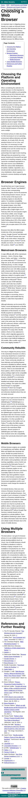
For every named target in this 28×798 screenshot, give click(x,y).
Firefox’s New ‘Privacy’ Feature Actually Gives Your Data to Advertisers (14, 718)
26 (25, 478)
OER (7, 5)
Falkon (6, 750)
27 (26, 494)
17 (15, 314)
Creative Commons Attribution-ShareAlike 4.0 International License (14, 790)
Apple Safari (8, 669)
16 (6, 287)
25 (10, 465)
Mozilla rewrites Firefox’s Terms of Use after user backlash (14, 737)
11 (14, 244)
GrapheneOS (8, 760)
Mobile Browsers (15, 59)
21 (13, 376)
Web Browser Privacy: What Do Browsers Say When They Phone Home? (14, 673)
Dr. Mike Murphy (8, 2)
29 (14, 596)
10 (20, 240)
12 (14, 260)
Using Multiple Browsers (14, 61)
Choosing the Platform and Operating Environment (14, 49)
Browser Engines (12, 53)
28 (12, 509)
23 (11, 401)
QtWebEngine (14, 748)
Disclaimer (17, 795)
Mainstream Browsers (16, 55)
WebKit (6, 652)
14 (25, 274)
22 (8, 387)
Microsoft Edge (9, 661)
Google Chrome (9, 658)
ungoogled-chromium (11, 746)
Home (3, 5)
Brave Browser (8, 663)
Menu (24, 2)
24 (6, 422)
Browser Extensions (17, 778)
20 (19, 342)
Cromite (6, 758)
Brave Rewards (9, 703)
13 (16, 260)
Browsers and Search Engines (16, 7)
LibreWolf (7, 743)
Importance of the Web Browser (14, 769)
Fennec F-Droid (9, 752)
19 (8, 329)
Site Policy (24, 795)
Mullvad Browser (9, 762)
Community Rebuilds (16, 57)
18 (24, 318)
